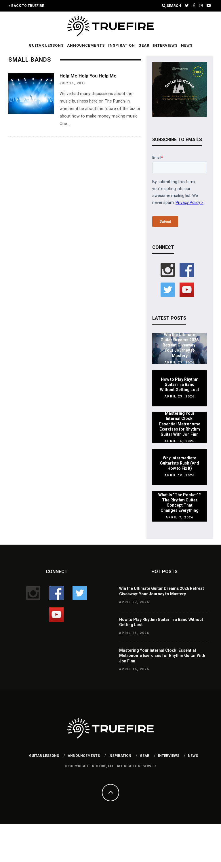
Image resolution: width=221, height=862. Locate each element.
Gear (143, 45)
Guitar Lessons (46, 45)
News (187, 45)
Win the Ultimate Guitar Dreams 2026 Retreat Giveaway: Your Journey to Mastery (180, 345)
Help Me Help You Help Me (88, 76)
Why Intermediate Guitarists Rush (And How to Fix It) (179, 463)
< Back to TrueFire (26, 6)
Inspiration (121, 45)
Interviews (165, 45)
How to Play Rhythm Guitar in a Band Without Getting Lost (179, 384)
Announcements (86, 45)
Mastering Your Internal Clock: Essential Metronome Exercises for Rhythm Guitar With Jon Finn (179, 424)
